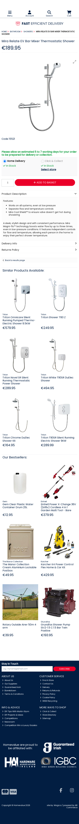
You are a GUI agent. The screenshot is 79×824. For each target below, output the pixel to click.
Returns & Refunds (50, 690)
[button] (74, 61)
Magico (57, 805)
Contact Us (46, 683)
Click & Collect (54, 161)
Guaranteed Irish (11, 687)
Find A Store (47, 680)
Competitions (10, 718)
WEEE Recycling (48, 701)
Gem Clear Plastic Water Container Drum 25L (18, 505)
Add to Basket (45, 182)
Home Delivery (16, 161)
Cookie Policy (47, 697)
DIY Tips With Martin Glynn (15, 711)
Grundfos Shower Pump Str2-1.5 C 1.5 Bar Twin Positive (55, 627)
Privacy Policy (47, 694)
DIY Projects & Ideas (12, 715)
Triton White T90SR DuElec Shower (57, 379)
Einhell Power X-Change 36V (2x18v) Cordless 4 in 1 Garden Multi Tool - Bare (58, 507)
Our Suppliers (9, 683)
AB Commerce (71, 806)
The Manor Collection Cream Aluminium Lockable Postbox (19, 567)
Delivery (45, 687)
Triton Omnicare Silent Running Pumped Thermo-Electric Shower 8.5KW (19, 320)
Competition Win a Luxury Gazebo (19, 725)
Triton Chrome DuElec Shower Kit (16, 439)
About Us (7, 680)
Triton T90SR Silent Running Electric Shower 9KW (57, 439)
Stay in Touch (10, 664)
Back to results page (15, 260)
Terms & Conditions (13, 694)
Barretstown (9, 690)
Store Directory (48, 715)
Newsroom (8, 721)
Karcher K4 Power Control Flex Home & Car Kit (57, 566)
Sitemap (45, 718)
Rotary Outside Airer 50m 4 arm (19, 626)
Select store (48, 169)
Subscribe (64, 669)
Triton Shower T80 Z (53, 317)
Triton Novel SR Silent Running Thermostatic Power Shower (16, 380)
